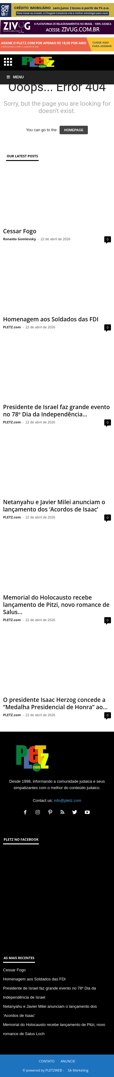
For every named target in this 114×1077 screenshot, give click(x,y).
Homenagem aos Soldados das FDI (50, 319)
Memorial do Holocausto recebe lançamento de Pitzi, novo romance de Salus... (56, 604)
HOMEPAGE (73, 130)
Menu (15, 77)
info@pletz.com (67, 800)
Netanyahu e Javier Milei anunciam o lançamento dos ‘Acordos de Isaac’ (54, 505)
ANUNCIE (67, 1061)
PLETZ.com (12, 327)
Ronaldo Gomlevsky (19, 239)
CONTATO (46, 1061)
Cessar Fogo (19, 231)
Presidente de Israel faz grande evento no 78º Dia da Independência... (56, 410)
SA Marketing (78, 1070)
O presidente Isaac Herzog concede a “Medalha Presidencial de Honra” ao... (55, 703)
